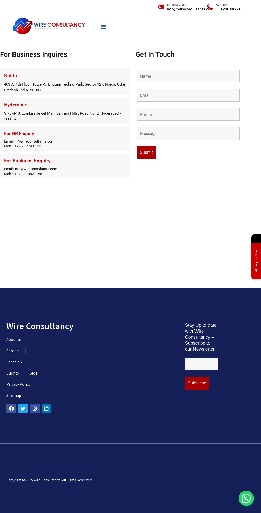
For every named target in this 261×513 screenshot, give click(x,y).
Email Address (176, 4)
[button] (246, 498)
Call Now (222, 4)
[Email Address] (161, 7)
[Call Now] (210, 7)
